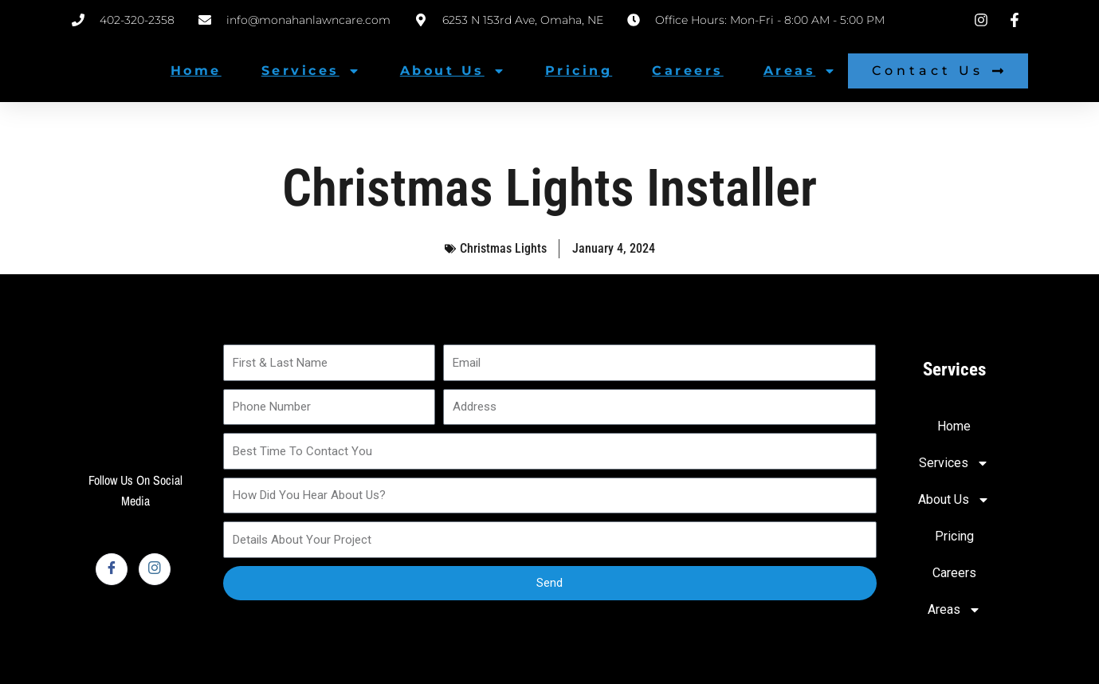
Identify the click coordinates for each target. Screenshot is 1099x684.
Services (310, 71)
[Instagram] (155, 569)
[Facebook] (112, 569)
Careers (688, 70)
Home (196, 70)
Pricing (579, 70)
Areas (800, 71)
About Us (452, 71)
